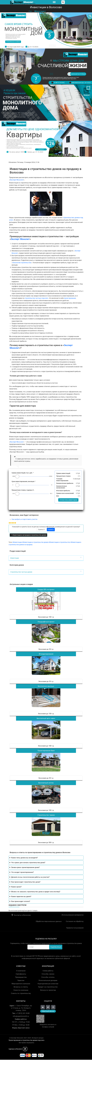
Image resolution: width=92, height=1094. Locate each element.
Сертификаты (21, 974)
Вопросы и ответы (21, 987)
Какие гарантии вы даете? (21, 896)
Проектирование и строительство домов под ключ (26, 1040)
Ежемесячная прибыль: (65, 483)
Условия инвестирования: (62, 479)
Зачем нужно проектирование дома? (25, 867)
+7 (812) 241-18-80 (22, 1013)
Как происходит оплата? (20, 901)
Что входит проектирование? (22, 872)
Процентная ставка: (63, 476)
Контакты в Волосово (22, 915)
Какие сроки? (16, 887)
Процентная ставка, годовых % (23, 490)
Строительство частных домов (21, 572)
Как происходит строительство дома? (25, 882)
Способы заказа (48, 974)
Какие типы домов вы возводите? (24, 858)
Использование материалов (72, 915)
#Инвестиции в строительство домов (35, 542)
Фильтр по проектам (48, 990)
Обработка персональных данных (49, 921)
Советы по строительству (21, 993)
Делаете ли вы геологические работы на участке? (30, 877)
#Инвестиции (17, 542)
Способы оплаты (48, 977)
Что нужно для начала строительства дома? (28, 863)
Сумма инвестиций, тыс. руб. (23, 473)
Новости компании (20, 990)
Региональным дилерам (48, 980)
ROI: (57, 496)
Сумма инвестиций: (63, 473)
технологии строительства (21, 262)
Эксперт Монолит (16, 180)
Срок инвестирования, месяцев (23, 481)
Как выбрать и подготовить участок (24, 519)
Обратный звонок (48, 1011)
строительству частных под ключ (36, 298)
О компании (21, 971)
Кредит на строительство (48, 987)
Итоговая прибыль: (63, 490)
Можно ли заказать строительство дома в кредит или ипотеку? (35, 892)
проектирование (70, 298)
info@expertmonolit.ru (21, 1016)
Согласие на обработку (74, 921)
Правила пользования (74, 928)
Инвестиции (14, 558)
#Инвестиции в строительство (59, 542)
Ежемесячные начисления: (61, 487)
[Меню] (54, 2)
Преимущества (21, 977)
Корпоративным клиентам (48, 984)
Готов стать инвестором (68, 500)
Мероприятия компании (21, 984)
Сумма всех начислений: (65, 493)
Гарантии (20, 980)
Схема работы (48, 971)
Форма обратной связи (21, 1028)
